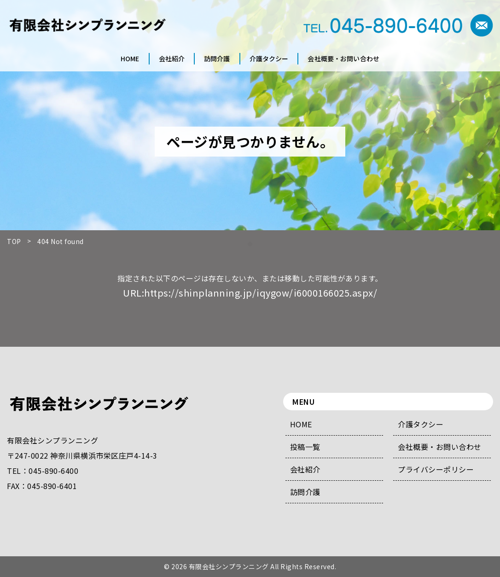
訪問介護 (305, 491)
